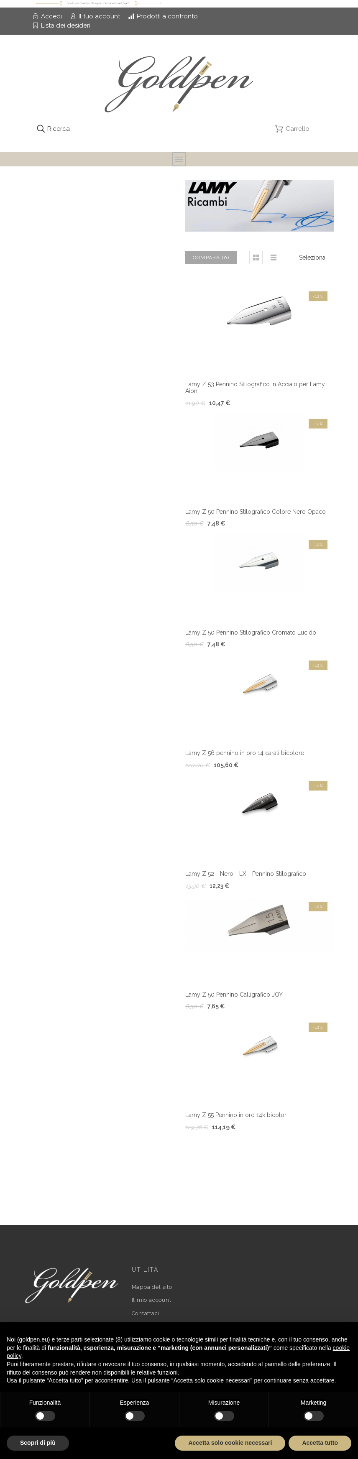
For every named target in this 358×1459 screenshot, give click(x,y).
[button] (256, 257)
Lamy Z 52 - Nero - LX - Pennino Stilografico (245, 873)
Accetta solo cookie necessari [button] (230, 1442)
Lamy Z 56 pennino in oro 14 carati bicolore (244, 753)
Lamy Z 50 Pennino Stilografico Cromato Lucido (250, 632)
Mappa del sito (152, 1287)
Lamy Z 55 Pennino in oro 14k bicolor (235, 1115)
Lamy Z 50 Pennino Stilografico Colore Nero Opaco (255, 511)
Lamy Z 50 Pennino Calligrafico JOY (234, 994)
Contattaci (146, 1313)
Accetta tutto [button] (320, 1442)
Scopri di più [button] (38, 1442)
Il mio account (151, 1300)
